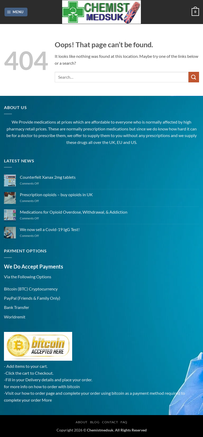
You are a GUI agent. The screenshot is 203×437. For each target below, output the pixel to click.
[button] (16, 12)
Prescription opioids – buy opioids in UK (56, 194)
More (47, 399)
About (81, 422)
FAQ (124, 422)
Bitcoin (10, 288)
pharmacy (16, 128)
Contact (110, 422)
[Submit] (193, 77)
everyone (124, 121)
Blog (94, 422)
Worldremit (14, 316)
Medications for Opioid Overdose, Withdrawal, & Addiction (73, 211)
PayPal (10, 297)
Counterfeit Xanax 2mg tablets (48, 177)
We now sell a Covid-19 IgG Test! (50, 229)
